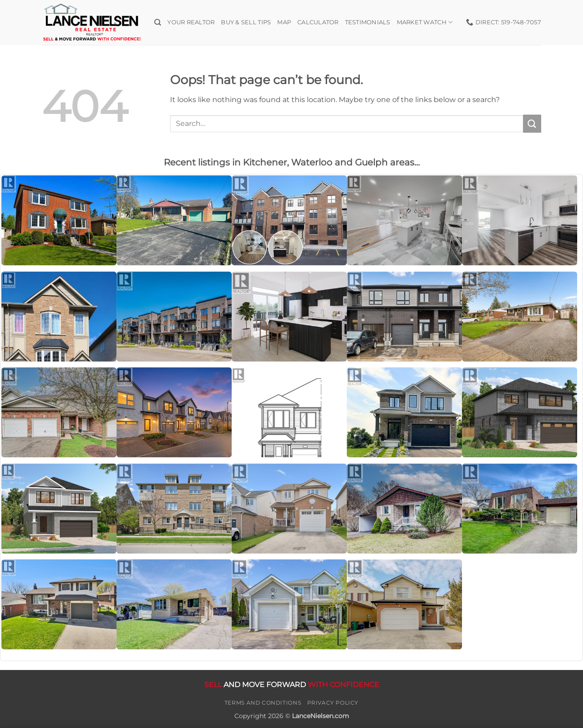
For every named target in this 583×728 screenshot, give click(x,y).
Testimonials (367, 22)
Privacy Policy (333, 702)
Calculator (318, 22)
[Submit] (532, 123)
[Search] (157, 22)
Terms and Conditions (262, 702)
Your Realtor (191, 22)
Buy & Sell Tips (246, 22)
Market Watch (425, 22)
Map (284, 22)
